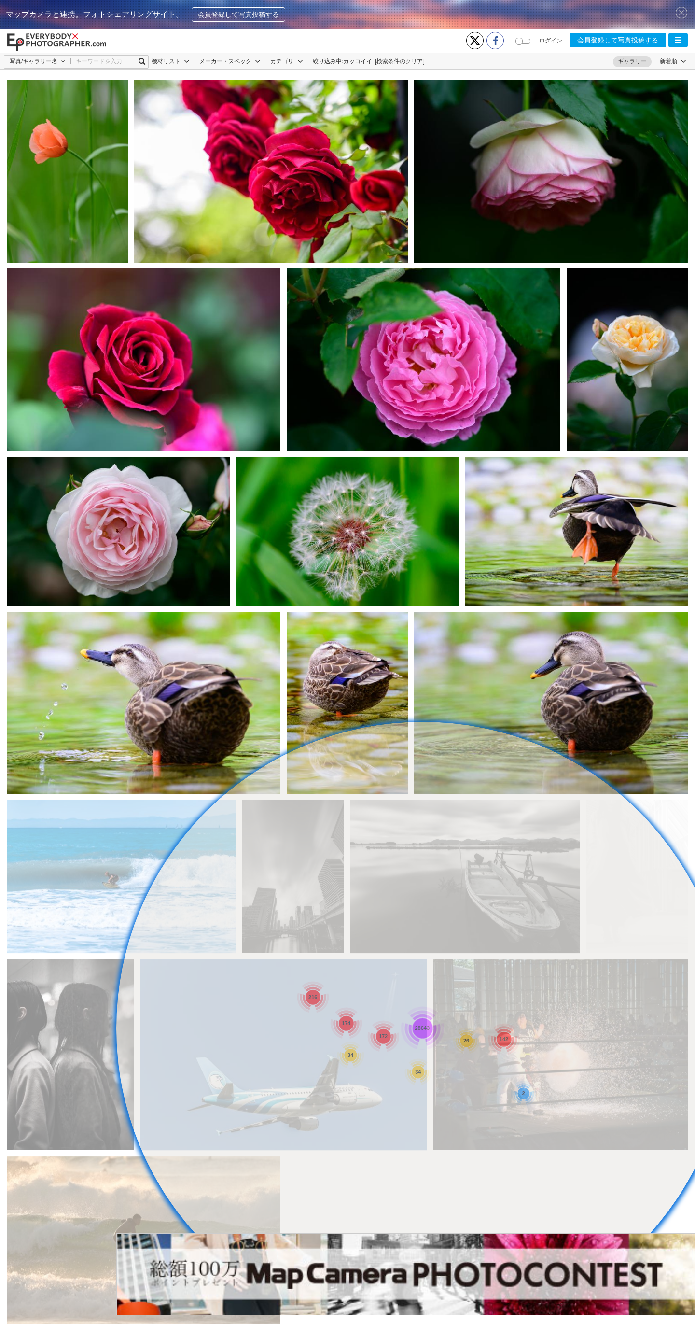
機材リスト (171, 61)
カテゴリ (286, 61)
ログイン (550, 40)
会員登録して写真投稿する (238, 14)
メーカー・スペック (230, 61)
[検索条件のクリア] (400, 61)
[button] (678, 40)
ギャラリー (632, 61)
